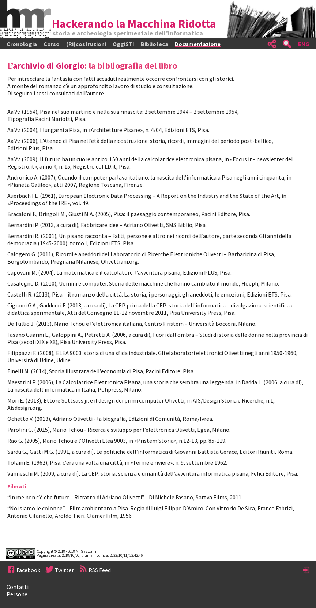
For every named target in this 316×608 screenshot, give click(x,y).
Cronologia (22, 44)
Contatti (18, 586)
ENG (303, 44)
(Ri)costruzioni (86, 44)
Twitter (59, 570)
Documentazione (198, 44)
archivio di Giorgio (48, 65)
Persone (17, 594)
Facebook (24, 570)
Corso (52, 44)
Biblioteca (154, 44)
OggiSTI (123, 44)
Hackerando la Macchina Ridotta (134, 23)
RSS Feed (92, 570)
